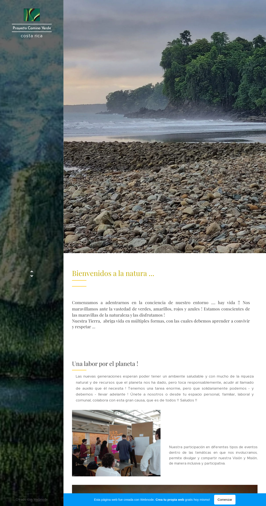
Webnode (40, 499)
